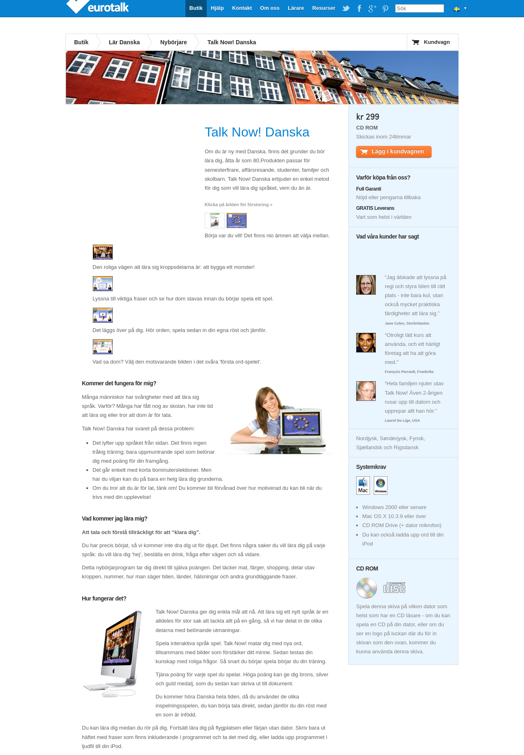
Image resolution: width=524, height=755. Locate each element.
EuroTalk (98, 8)
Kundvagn (437, 42)
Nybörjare (173, 42)
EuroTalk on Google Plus (372, 8)
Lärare (296, 8)
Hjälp (217, 8)
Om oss (270, 8)
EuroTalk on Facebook (359, 8)
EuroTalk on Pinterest (385, 8)
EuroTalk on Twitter (345, 8)
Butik (196, 8)
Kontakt (242, 8)
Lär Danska (124, 42)
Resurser (323, 8)
